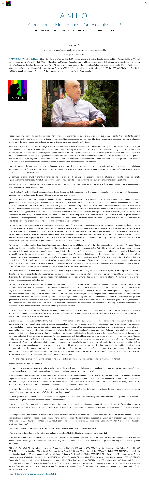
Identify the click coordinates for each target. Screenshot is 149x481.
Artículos (61, 30)
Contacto (110, 30)
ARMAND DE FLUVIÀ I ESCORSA (23, 59)
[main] (74, 21)
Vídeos (93, 30)
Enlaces (101, 30)
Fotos (85, 30)
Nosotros (45, 30)
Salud (78, 30)
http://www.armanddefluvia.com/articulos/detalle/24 (36, 474)
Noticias (70, 30)
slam (54, 30)
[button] (3, 3)
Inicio (37, 30)
